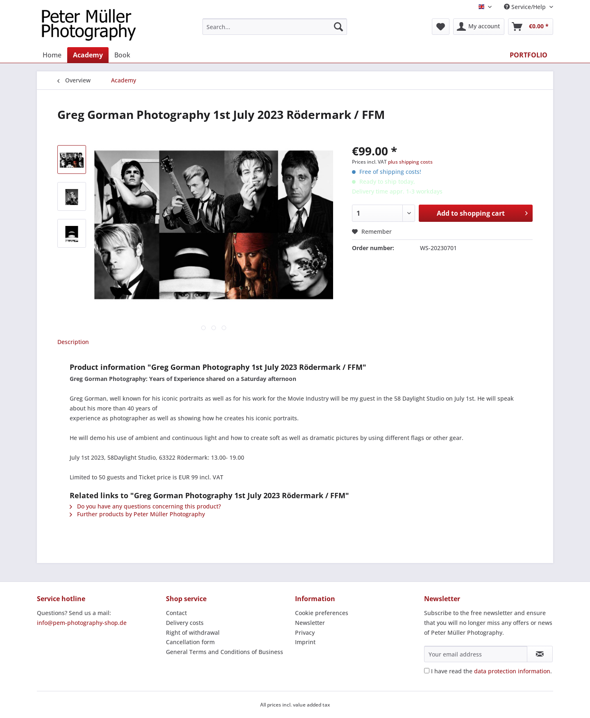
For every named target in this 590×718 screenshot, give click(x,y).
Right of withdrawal (193, 632)
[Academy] (88, 55)
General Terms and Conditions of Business (224, 652)
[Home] (52, 55)
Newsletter (310, 623)
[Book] (122, 55)
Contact (176, 613)
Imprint (305, 642)
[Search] (338, 26)
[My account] (478, 26)
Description (73, 342)
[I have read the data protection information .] (426, 670)
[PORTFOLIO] (528, 55)
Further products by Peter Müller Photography (137, 514)
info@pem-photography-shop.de (82, 623)
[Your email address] (475, 654)
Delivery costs (185, 623)
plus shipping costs (410, 161)
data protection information (512, 671)
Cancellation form (190, 642)
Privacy (305, 632)
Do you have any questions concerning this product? (145, 506)
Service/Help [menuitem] (525, 7)
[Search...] (274, 26)
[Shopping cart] (530, 26)
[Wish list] (440, 26)
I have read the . (491, 671)
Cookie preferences (321, 613)
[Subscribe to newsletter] (540, 654)
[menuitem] (274, 30)
